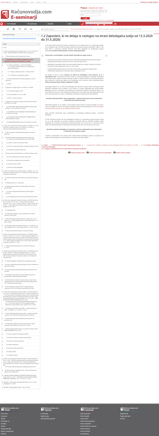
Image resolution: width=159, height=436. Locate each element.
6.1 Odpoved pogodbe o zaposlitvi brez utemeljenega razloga (20, 261)
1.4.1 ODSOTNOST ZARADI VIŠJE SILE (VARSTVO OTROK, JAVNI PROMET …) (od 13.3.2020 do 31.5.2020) (21, 107)
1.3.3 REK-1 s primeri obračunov (14, 98)
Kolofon (3, 434)
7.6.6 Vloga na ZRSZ (11, 351)
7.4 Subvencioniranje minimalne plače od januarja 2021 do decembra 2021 (19, 319)
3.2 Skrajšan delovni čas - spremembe (14, 183)
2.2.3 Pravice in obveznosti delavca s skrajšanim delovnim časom (22, 146)
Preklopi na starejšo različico (149, 2)
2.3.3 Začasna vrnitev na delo (13, 164)
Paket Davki (84, 419)
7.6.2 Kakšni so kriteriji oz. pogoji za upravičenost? (18, 337)
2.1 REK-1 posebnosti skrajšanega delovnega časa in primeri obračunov (19, 133)
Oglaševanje (45, 416)
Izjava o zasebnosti (7, 431)
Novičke (3, 424)
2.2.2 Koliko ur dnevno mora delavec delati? (17, 142)
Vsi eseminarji (32, 24)
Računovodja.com (6, 2)
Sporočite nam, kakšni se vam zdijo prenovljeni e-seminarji (19, 38)
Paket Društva (85, 429)
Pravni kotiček (85, 431)
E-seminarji (44, 414)
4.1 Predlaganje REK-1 (10, 210)
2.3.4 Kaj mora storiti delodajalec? (14, 167)
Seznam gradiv (85, 414)
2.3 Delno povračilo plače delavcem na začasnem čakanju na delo (21, 153)
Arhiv (69, 24)
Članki (3, 419)
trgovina (15, 2)
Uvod (4, 47)
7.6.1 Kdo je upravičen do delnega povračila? (17, 334)
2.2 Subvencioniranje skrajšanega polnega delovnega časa (19, 138)
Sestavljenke (84, 434)
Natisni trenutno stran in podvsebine (100, 153)
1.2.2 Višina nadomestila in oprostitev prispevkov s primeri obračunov (20, 79)
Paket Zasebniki (85, 424)
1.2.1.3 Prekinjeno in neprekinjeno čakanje (18, 75)
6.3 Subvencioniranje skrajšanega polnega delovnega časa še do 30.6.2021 (20, 270)
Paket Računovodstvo (87, 421)
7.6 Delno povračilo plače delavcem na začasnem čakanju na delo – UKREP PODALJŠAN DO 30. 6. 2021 (21, 329)
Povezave (4, 416)
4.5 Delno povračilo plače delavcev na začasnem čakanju (18, 231)
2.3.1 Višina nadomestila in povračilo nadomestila (18, 157)
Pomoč (3, 426)
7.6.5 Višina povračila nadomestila (14, 348)
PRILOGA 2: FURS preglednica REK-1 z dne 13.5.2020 (16, 387)
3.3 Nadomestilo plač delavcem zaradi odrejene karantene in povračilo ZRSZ (19, 187)
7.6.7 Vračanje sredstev (12, 355)
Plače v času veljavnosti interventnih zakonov (82, 29)
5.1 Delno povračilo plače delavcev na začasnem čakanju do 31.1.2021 (19, 246)
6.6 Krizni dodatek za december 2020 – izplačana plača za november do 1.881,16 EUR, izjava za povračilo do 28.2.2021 (19, 287)
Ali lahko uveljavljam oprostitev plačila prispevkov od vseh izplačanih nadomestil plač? (74, 107)
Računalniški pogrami (48, 419)
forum (45, 2)
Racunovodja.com (109, 25)
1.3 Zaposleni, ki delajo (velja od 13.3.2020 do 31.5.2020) (18, 87)
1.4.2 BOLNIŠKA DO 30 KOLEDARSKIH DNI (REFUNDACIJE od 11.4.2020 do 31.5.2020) (21, 112)
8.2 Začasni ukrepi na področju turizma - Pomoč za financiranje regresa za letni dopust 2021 (20, 371)
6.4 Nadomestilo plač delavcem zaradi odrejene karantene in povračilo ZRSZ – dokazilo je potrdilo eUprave (19, 275)
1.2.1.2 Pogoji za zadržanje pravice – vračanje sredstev (20, 71)
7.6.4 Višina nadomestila (12, 344)
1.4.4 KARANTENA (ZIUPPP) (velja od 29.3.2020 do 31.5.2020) (21, 122)
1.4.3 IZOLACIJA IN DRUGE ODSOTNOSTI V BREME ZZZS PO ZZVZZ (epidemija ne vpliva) (21, 117)
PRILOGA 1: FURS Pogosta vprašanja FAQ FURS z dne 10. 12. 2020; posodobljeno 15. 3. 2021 (20, 382)
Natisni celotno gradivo (123, 153)
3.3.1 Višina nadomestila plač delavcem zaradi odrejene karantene (20, 192)
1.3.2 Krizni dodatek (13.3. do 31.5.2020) (16, 94)
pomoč (39, 2)
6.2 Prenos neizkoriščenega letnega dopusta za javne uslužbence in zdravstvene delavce (21, 265)
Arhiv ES (101, 25)
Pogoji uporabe (6, 429)
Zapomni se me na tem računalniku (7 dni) (93, 20)
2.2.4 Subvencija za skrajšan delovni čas (16, 150)
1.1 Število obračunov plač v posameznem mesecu (17, 56)
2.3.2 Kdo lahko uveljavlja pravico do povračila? (18, 160)
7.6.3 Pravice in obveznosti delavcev (15, 341)
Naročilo (50, 24)
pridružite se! (24, 2)
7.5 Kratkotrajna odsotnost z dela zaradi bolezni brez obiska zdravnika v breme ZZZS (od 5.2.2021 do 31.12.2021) (19, 324)
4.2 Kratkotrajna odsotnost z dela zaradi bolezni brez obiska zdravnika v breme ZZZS (19, 214)
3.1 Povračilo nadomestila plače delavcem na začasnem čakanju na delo (21, 178)
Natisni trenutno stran (78, 153)
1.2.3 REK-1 (9, 84)
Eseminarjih (93, 25)
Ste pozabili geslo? (109, 20)
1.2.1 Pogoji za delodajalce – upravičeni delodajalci (22, 66)
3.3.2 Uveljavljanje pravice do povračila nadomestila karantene (21, 196)
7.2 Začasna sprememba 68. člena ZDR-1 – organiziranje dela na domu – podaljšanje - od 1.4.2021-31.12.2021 (20, 309)
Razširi (156, 33)
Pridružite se (5, 421)
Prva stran (4, 414)
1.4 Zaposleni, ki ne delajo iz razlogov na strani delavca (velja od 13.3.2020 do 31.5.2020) (20, 102)
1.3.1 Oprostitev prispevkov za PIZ (14, 91)
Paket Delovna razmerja (88, 426)
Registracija (124, 414)
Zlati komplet (11, 24)
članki (32, 2)
